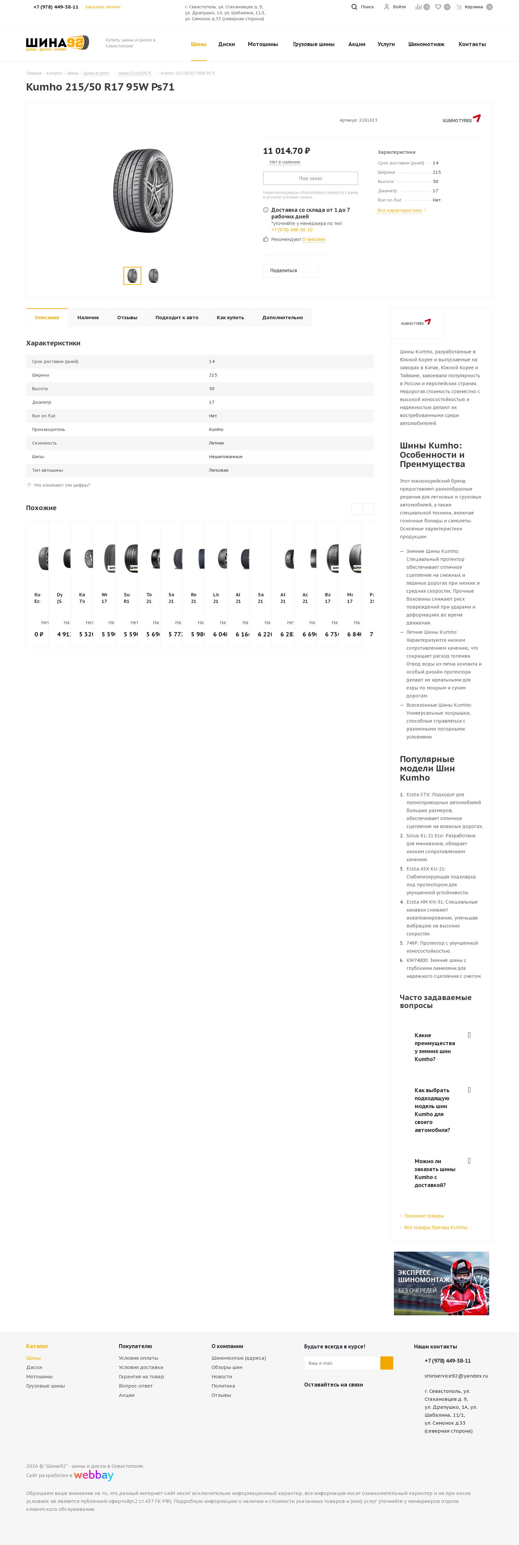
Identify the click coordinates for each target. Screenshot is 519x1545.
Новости (222, 1376)
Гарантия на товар (141, 1376)
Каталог (37, 1346)
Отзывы (221, 1395)
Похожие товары (424, 1216)
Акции (126, 1395)
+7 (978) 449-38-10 (291, 230)
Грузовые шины (45, 1386)
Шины (33, 1358)
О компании (227, 1346)
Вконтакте (310, 1400)
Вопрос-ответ (136, 1386)
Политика (223, 1386)
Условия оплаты (138, 1358)
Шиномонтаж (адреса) (239, 1358)
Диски (34, 1367)
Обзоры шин (227, 1367)
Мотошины (39, 1376)
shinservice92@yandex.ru (456, 1376)
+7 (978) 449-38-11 (448, 1360)
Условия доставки (141, 1367)
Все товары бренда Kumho (435, 1227)
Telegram (327, 1400)
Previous (357, 509)
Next (368, 509)
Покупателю (135, 1346)
